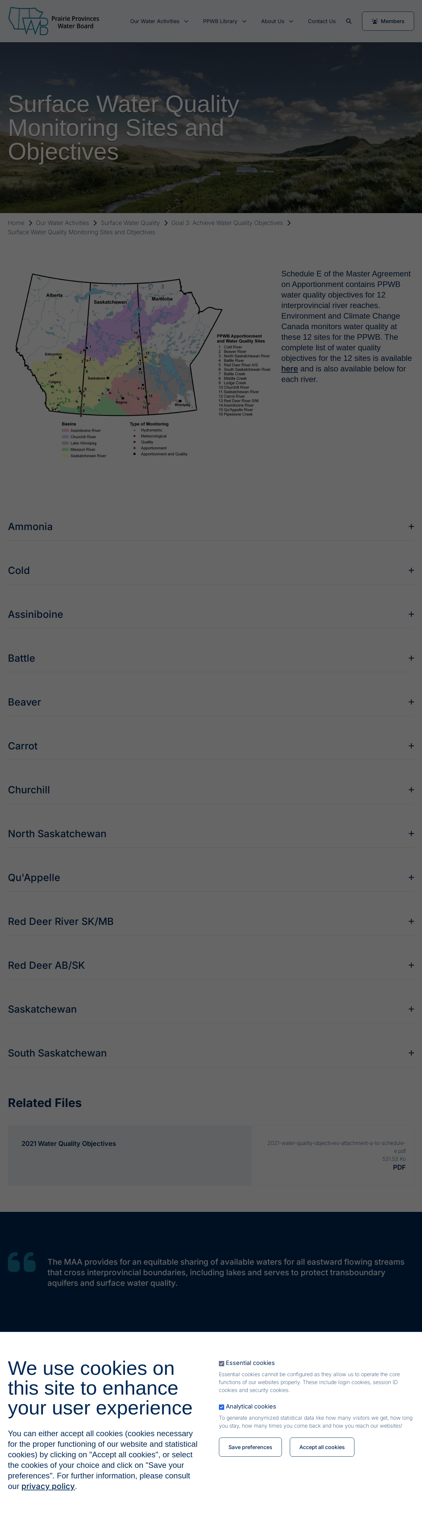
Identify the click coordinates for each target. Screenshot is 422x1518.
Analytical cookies (251, 1406)
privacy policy (48, 1486)
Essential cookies (250, 1362)
